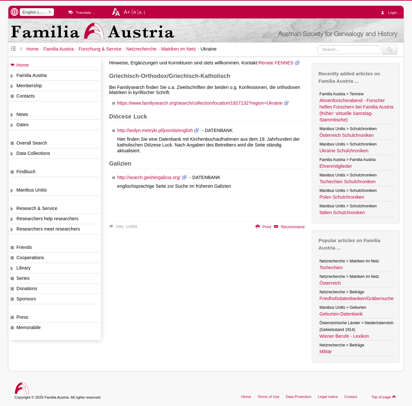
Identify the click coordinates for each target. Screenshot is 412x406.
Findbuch (25, 171)
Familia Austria (31, 75)
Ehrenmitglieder (335, 166)
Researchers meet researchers (48, 228)
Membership (29, 85)
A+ (127, 12)
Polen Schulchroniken (341, 197)
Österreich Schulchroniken (346, 135)
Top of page (383, 396)
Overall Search (31, 143)
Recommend (289, 226)
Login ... (392, 12)
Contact (350, 397)
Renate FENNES (276, 62)
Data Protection (298, 397)
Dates (22, 124)
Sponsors (26, 298)
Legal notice (328, 397)
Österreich (330, 283)
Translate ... (85, 12)
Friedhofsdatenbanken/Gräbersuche (356, 298)
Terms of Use (268, 397)
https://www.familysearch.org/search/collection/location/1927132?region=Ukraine (200, 103)
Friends (24, 247)
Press (22, 317)
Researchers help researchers (47, 218)
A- (141, 12)
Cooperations (30, 257)
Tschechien (330, 267)
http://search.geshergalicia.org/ (149, 177)
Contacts (25, 96)
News (22, 114)
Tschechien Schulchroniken (347, 181)
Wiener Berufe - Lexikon (344, 336)
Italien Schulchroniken (342, 212)
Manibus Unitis (31, 190)
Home (22, 65)
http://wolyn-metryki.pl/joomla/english (155, 130)
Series (23, 278)
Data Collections (33, 153)
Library (23, 267)
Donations (26, 288)
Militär (325, 351)
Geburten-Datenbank (340, 313)
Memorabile (28, 327)
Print (263, 226)
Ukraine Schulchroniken (343, 150)
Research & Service (36, 208)
